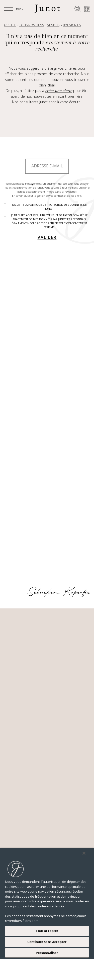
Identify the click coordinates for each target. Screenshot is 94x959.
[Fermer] (83, 853)
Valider (47, 237)
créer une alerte (58, 90)
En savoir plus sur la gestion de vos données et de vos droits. (47, 195)
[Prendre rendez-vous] (87, 9)
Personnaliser (47, 952)
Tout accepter (47, 930)
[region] (47, 903)
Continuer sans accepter (47, 941)
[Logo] (47, 8)
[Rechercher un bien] (77, 9)
